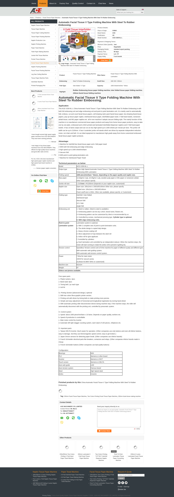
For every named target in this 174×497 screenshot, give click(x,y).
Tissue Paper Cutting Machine (40, 33)
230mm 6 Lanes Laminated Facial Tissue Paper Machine (135, 456)
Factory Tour (64, 3)
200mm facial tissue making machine (129, 396)
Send (121, 478)
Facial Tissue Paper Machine (51, 17)
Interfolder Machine (37, 82)
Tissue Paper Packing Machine (40, 36)
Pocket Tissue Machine (38, 59)
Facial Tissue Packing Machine (40, 70)
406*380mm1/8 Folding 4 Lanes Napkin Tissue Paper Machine (45, 484)
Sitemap (126, 487)
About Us (52, 3)
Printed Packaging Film (38, 85)
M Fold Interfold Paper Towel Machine (72, 475)
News (111, 3)
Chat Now (102, 3)
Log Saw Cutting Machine (39, 74)
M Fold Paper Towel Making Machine (72, 477)
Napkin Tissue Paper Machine (40, 25)
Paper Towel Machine (37, 48)
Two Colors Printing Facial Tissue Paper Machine (102, 396)
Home (34, 3)
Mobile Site (122, 489)
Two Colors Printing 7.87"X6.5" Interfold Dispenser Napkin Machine (101, 457)
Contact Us (91, 3)
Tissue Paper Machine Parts (39, 78)
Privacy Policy (46, 495)
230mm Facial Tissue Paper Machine (75, 396)
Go (142, 12)
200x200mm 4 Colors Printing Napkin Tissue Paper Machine (44, 475)
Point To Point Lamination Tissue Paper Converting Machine (118, 457)
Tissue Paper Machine (38, 29)
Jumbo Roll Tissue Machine (39, 55)
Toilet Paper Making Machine (40, 51)
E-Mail (120, 487)
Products (42, 3)
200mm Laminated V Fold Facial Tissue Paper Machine (84, 456)
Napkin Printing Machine (38, 44)
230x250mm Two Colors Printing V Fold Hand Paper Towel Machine (67, 456)
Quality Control (77, 3)
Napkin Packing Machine (38, 67)
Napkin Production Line (38, 40)
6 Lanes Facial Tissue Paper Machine (47, 101)
